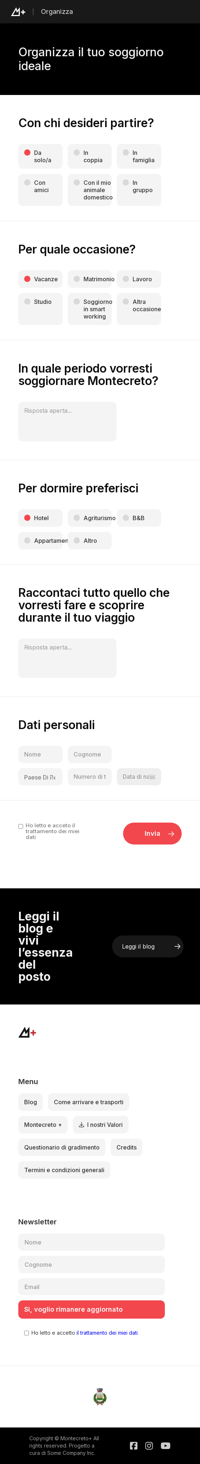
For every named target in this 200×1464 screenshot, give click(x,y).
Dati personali (56, 725)
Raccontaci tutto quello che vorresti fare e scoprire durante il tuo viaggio (94, 605)
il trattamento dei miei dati (106, 1333)
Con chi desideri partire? (86, 123)
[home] (26, 11)
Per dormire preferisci (78, 488)
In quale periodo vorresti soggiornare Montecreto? (88, 374)
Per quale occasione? (77, 249)
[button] (184, 12)
